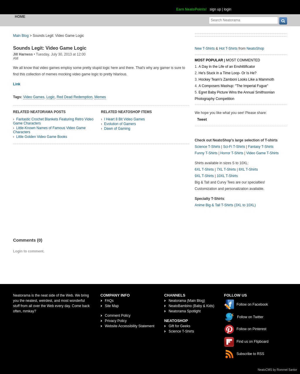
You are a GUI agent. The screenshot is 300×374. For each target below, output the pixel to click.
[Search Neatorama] (243, 20)
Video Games (34, 97)
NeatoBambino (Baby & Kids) (191, 306)
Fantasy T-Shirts (260, 147)
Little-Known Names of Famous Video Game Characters (49, 130)
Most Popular (209, 60)
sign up (215, 9)
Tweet (202, 119)
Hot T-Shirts (228, 48)
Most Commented (243, 60)
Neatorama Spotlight (184, 311)
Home (20, 17)
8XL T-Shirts (248, 169)
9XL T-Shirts (204, 176)
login (227, 9)
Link (17, 84)
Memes (100, 97)
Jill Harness (23, 54)
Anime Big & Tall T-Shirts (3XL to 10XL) (225, 205)
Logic (50, 97)
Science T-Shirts (207, 147)
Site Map (112, 306)
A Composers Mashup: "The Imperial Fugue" (233, 86)
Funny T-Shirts (206, 153)
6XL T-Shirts (204, 169)
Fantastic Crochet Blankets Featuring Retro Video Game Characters (53, 121)
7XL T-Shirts (226, 169)
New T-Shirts (205, 48)
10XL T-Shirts (227, 176)
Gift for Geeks (179, 326)
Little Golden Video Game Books (41, 137)
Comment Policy (117, 316)
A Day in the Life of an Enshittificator (227, 67)
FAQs (109, 301)
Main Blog (21, 36)
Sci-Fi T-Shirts (234, 147)
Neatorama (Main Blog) (186, 301)
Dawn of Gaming (117, 129)
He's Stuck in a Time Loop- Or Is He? (228, 73)
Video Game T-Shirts (262, 153)
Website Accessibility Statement (129, 326)
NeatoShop (255, 48)
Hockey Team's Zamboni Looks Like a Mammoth (236, 79)
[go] (283, 21)
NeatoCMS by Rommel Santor (277, 369)
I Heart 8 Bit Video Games (124, 119)
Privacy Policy (116, 321)
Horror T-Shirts (231, 153)
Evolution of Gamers (120, 124)
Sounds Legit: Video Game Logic (49, 48)
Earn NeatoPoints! (191, 9)
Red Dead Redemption (74, 97)
